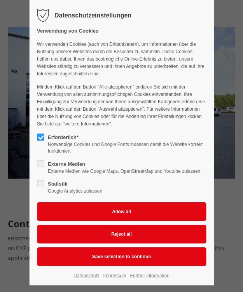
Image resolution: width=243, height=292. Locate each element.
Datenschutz (86, 275)
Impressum (114, 275)
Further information (149, 275)
